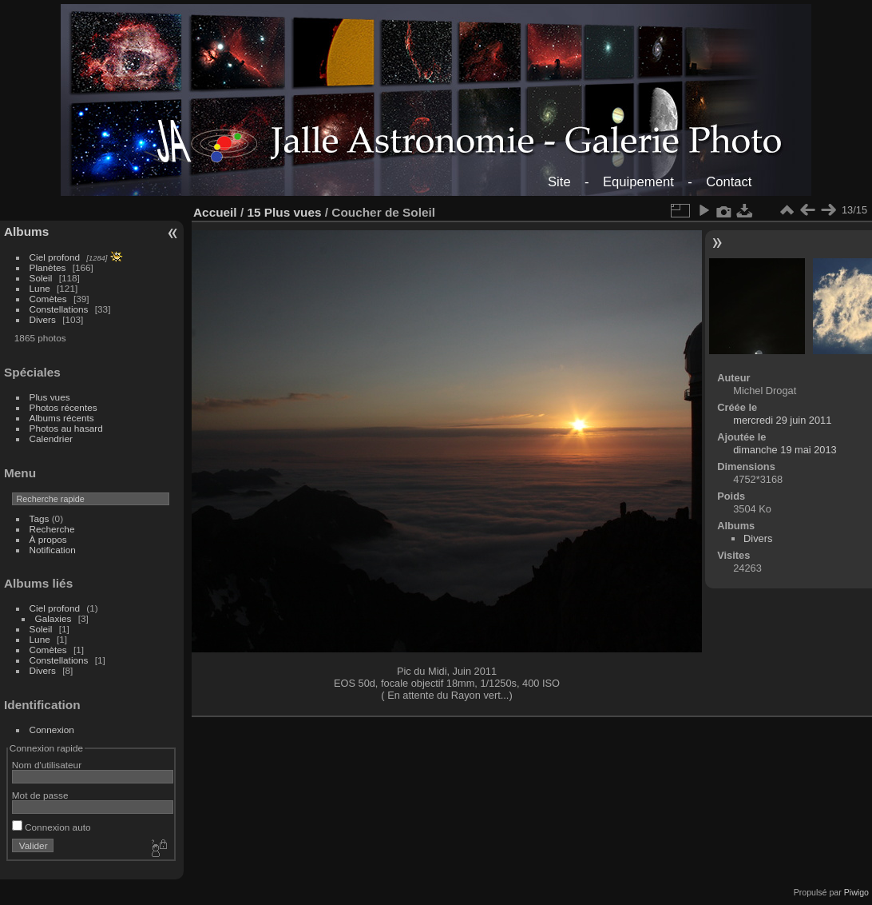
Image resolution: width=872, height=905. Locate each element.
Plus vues (50, 397)
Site (559, 181)
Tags (40, 518)
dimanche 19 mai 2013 (784, 450)
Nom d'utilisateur (46, 764)
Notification (53, 549)
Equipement (638, 181)
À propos (48, 539)
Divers (43, 319)
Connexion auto (51, 827)
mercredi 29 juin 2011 (782, 420)
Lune (40, 288)
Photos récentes (63, 407)
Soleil (41, 278)
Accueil (215, 212)
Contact (728, 181)
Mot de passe (40, 795)
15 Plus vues (284, 212)
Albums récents (62, 418)
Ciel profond (55, 257)
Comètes (48, 298)
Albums (26, 231)
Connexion (52, 729)
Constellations (59, 309)
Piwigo (856, 892)
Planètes (48, 267)
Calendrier (51, 438)
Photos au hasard (66, 428)
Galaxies (53, 618)
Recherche (52, 529)
